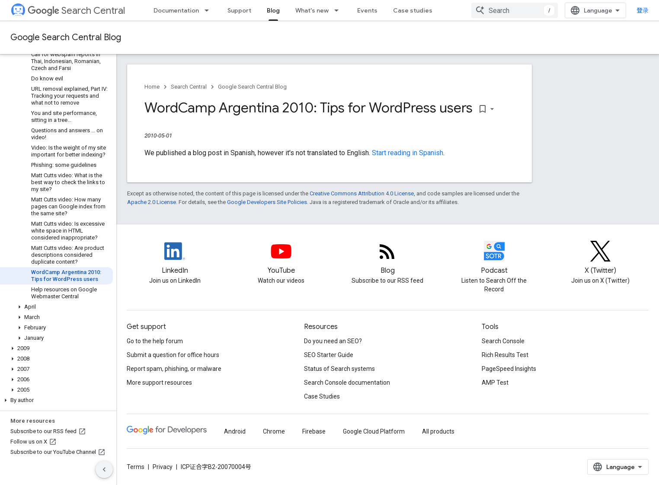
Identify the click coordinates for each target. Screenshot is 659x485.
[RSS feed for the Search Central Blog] (387, 258)
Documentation (176, 10)
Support (239, 10)
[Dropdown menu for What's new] (339, 10)
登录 (643, 10)
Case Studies (322, 396)
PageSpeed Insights (509, 368)
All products (438, 431)
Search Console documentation (347, 382)
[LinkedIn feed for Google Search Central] (174, 258)
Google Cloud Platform (374, 431)
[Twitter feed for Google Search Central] (600, 258)
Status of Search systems (339, 368)
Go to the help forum (155, 341)
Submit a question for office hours (173, 354)
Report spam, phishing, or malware (174, 368)
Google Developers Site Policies (267, 202)
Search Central (76, 10)
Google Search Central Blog (65, 37)
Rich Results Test (505, 354)
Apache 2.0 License (151, 202)
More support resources (159, 382)
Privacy (163, 466)
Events (367, 10)
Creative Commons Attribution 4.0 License (362, 193)
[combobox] (514, 10)
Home (152, 86)
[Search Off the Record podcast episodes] (494, 258)
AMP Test (495, 382)
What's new (312, 10)
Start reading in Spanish (407, 153)
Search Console (503, 341)
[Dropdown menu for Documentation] (209, 10)
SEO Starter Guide (328, 354)
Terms (135, 466)
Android (235, 431)
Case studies (412, 10)
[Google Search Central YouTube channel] (281, 258)
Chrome (274, 431)
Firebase (314, 431)
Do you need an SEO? (333, 341)
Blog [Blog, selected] (273, 10)
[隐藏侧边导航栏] (104, 469)
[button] (56, 307)
